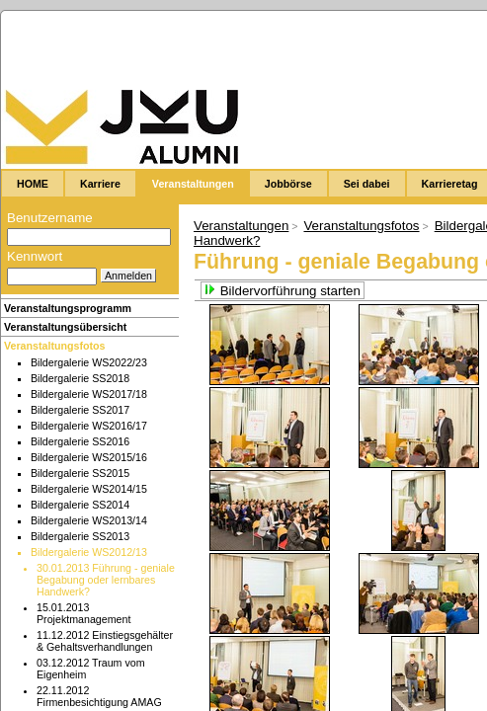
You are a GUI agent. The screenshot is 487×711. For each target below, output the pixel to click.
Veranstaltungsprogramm (67, 308)
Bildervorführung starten (282, 290)
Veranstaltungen (241, 225)
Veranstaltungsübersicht (65, 327)
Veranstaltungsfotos (54, 346)
